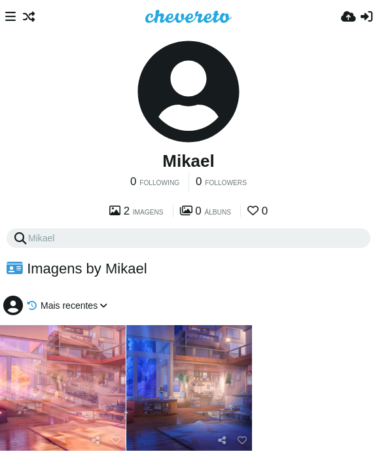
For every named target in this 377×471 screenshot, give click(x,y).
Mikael (188, 161)
